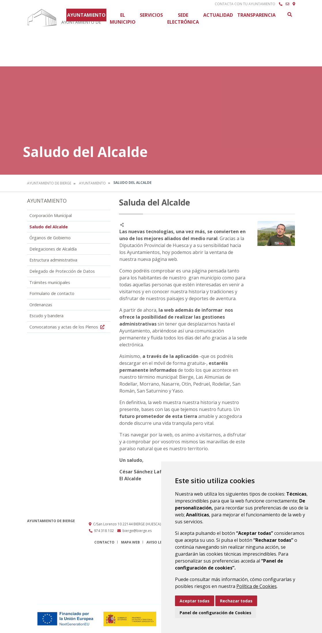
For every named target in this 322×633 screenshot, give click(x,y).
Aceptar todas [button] (195, 601)
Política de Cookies (256, 586)
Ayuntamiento (86, 15)
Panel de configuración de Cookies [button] (215, 612)
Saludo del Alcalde (48, 226)
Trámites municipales (49, 282)
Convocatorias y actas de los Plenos (67, 327)
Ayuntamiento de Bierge (49, 183)
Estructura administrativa (53, 260)
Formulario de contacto (51, 293)
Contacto (104, 542)
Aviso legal (157, 542)
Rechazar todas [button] (236, 601)
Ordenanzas (40, 304)
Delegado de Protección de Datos (62, 271)
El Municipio (122, 18)
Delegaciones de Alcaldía (53, 249)
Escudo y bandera (46, 315)
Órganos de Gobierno (50, 237)
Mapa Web (130, 542)
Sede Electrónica (183, 18)
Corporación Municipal (50, 215)
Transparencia (256, 15)
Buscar (289, 14)
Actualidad (218, 15)
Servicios (151, 15)
